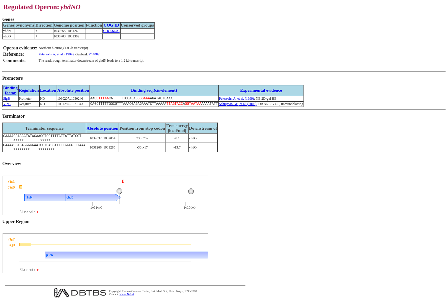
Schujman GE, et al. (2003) (237, 105)
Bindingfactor (10, 90)
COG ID (111, 25)
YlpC (7, 105)
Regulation (29, 90)
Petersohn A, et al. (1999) (56, 54)
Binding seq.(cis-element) (154, 90)
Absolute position (73, 90)
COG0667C (111, 31)
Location (48, 90)
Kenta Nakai (126, 298)
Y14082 (94, 54)
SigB (6, 99)
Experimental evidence (261, 90)
